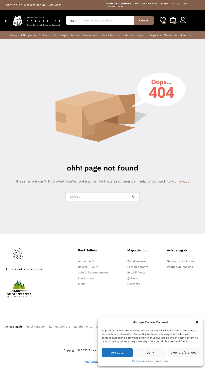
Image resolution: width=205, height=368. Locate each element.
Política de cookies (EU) (183, 266)
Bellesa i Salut (88, 266)
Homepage (181, 181)
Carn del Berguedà (23, 35)
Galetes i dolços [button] (133, 35)
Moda (81, 283)
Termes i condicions (180, 261)
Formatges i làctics (67, 35)
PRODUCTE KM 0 (146, 3)
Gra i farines (111, 35)
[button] (197, 322)
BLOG (164, 3)
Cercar (143, 20)
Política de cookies (143, 361)
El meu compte (137, 266)
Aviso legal (162, 361)
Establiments (136, 272)
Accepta (117, 352)
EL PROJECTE (116, 6)
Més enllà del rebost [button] (178, 35)
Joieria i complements (93, 272)
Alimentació (86, 261)
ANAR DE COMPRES (118, 3)
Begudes (155, 35)
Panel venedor (137, 261)
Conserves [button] (90, 35)
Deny (150, 352)
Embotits (45, 35)
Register (194, 22)
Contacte (133, 283)
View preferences (183, 352)
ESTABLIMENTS (181, 3)
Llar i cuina (86, 278)
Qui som (133, 278)
